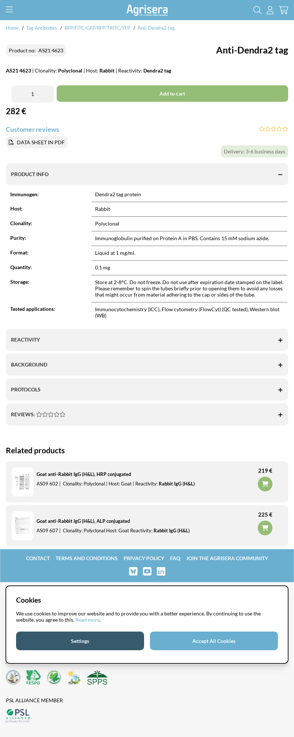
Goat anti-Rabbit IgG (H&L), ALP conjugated (83, 521)
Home (12, 28)
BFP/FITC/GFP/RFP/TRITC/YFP (97, 28)
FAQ (175, 558)
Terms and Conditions (87, 558)
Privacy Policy (144, 558)
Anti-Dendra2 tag (156, 28)
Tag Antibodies (41, 28)
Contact (38, 558)
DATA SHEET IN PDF (41, 142)
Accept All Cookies (213, 641)
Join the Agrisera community (227, 558)
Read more (87, 620)
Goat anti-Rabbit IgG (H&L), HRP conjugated (84, 474)
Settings (80, 641)
